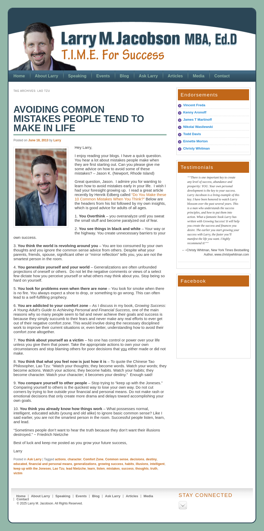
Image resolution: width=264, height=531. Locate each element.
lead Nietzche (76, 468)
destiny (151, 459)
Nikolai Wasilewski (198, 127)
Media (198, 76)
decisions (137, 459)
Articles (175, 76)
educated (20, 464)
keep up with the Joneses (32, 468)
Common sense (116, 459)
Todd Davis (192, 134)
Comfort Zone (93, 459)
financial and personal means (50, 464)
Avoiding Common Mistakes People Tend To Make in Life (78, 118)
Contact (222, 76)
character (74, 459)
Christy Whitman (196, 148)
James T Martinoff (197, 119)
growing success (110, 464)
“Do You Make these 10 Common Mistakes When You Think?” (120, 196)
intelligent (157, 464)
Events (103, 76)
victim (17, 473)
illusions (142, 464)
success (127, 468)
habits (129, 464)
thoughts (141, 468)
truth (153, 468)
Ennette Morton (195, 141)
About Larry (46, 76)
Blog (124, 76)
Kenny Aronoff (194, 112)
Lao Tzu (58, 468)
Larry (57, 140)
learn (91, 468)
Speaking (77, 76)
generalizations (85, 464)
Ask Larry (148, 76)
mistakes (113, 468)
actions (60, 459)
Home (19, 76)
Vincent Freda (194, 105)
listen (101, 468)
